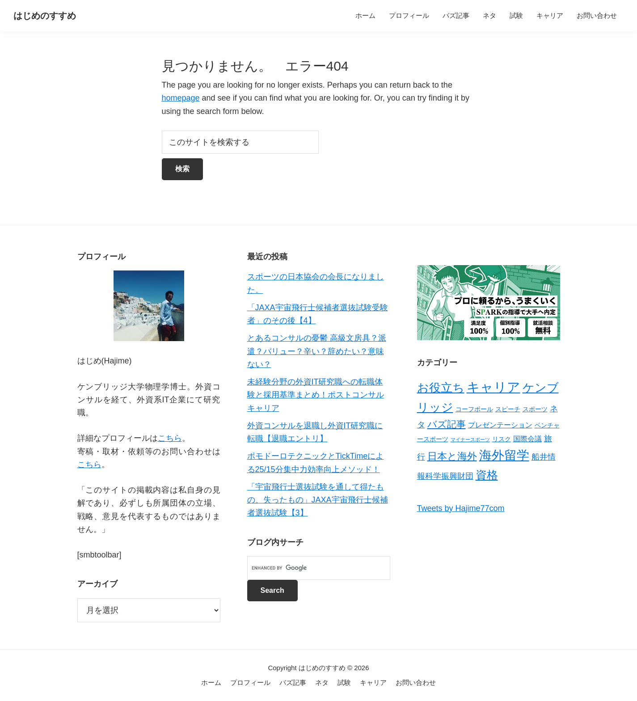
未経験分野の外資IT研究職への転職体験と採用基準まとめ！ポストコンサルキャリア (315, 395)
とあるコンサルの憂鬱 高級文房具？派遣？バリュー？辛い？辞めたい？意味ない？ (316, 351)
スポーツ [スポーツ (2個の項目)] (535, 409)
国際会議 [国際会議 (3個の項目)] (527, 439)
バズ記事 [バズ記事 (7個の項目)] (446, 424)
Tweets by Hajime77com (461, 508)
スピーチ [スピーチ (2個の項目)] (507, 409)
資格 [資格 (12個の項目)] (487, 475)
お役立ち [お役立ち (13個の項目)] (440, 387)
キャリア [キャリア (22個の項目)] (493, 387)
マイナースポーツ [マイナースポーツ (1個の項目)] (470, 439)
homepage (181, 97)
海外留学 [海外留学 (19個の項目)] (504, 455)
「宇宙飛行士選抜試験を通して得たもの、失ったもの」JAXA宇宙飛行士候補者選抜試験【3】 (317, 500)
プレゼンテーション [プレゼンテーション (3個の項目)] (500, 425)
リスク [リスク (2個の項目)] (501, 439)
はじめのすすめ (44, 16)
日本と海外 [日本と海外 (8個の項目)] (452, 456)
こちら (170, 438)
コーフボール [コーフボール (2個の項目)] (474, 409)
